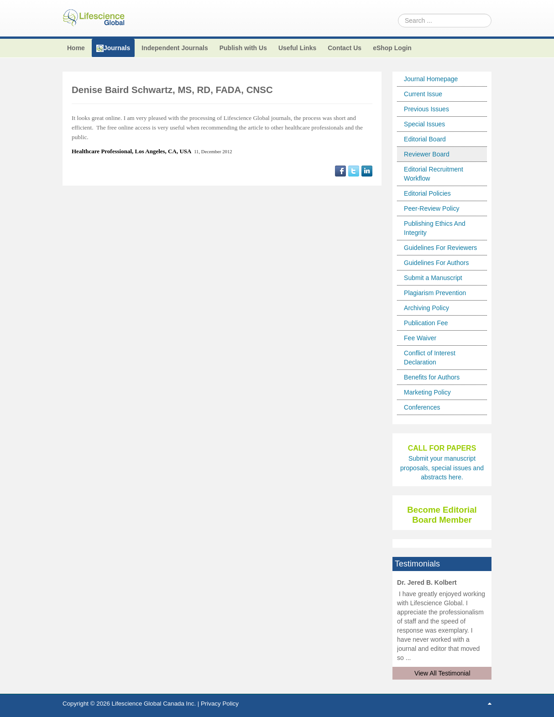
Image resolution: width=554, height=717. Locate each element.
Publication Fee (426, 323)
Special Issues (424, 124)
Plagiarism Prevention (435, 292)
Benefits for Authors (432, 377)
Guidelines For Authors (436, 262)
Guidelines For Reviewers (440, 247)
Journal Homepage (431, 79)
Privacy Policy (220, 703)
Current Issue (423, 94)
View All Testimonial (442, 673)
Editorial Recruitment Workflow (433, 174)
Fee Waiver (420, 338)
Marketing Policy (427, 392)
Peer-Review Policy (431, 208)
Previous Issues (426, 109)
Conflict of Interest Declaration (429, 357)
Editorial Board (425, 139)
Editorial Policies (427, 193)
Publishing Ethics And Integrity (434, 228)
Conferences (422, 407)
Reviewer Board (426, 154)
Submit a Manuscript (433, 277)
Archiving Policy (426, 308)
